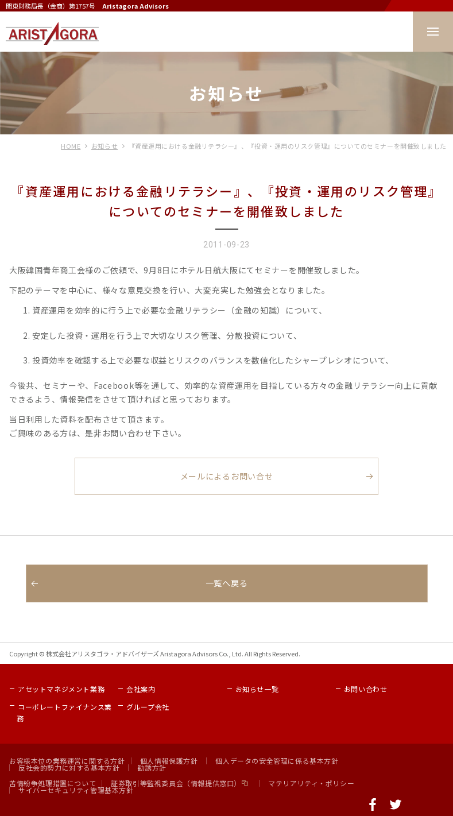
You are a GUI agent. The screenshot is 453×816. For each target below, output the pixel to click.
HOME (70, 145)
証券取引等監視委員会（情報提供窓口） (176, 783)
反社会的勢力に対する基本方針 (68, 767)
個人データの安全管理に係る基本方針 (276, 760)
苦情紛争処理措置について (52, 783)
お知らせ (104, 145)
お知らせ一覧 (257, 689)
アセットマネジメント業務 (61, 689)
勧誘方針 (151, 767)
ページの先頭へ (441, 804)
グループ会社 (147, 706)
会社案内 (140, 689)
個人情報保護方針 (169, 760)
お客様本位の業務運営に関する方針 (67, 760)
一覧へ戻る (227, 583)
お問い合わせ (366, 689)
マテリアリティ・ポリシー (311, 783)
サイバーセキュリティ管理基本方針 (76, 790)
